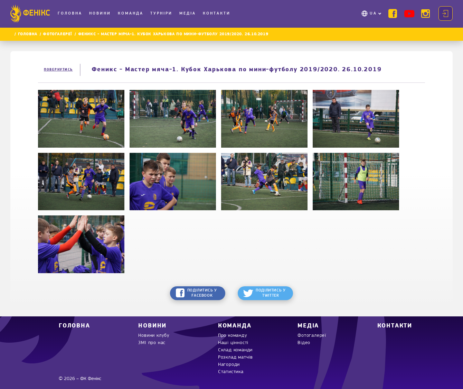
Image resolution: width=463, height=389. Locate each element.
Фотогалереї (57, 34)
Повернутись (58, 70)
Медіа (187, 13)
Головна (70, 13)
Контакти (216, 13)
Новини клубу (154, 335)
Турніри (161, 13)
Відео (303, 342)
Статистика (231, 371)
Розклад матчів (235, 357)
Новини (100, 13)
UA (373, 13)
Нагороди (229, 364)
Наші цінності (233, 342)
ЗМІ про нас (152, 342)
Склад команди (235, 350)
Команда (130, 13)
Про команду (232, 335)
